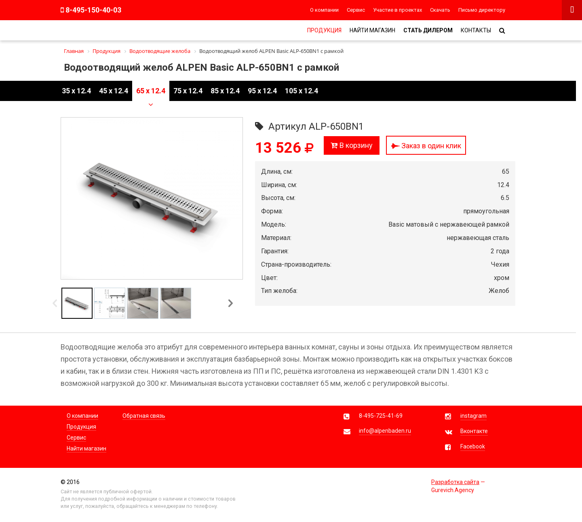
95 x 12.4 (262, 90)
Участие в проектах (397, 10)
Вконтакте (474, 431)
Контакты (476, 30)
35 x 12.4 (76, 90)
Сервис (356, 10)
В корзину (352, 145)
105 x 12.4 (301, 90)
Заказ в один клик (426, 145)
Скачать (440, 10)
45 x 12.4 (113, 90)
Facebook (472, 446)
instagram (473, 416)
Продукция (324, 30)
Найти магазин (372, 30)
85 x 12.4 (225, 90)
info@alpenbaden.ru (385, 430)
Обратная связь (143, 416)
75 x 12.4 (187, 90)
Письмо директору (481, 10)
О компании (324, 10)
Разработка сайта (455, 482)
